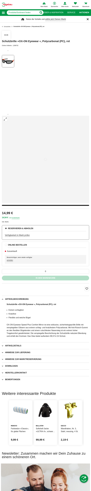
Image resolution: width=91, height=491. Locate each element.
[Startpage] (7, 5)
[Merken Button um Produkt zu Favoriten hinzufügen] (86, 288)
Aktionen (84, 13)
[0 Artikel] (45, 271)
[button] (3, 12)
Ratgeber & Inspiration (51, 13)
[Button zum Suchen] (40, 12)
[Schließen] (87, 19)
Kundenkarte (15, 218)
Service (71, 13)
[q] (22, 12)
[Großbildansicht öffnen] (45, 159)
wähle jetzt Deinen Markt (55, 19)
